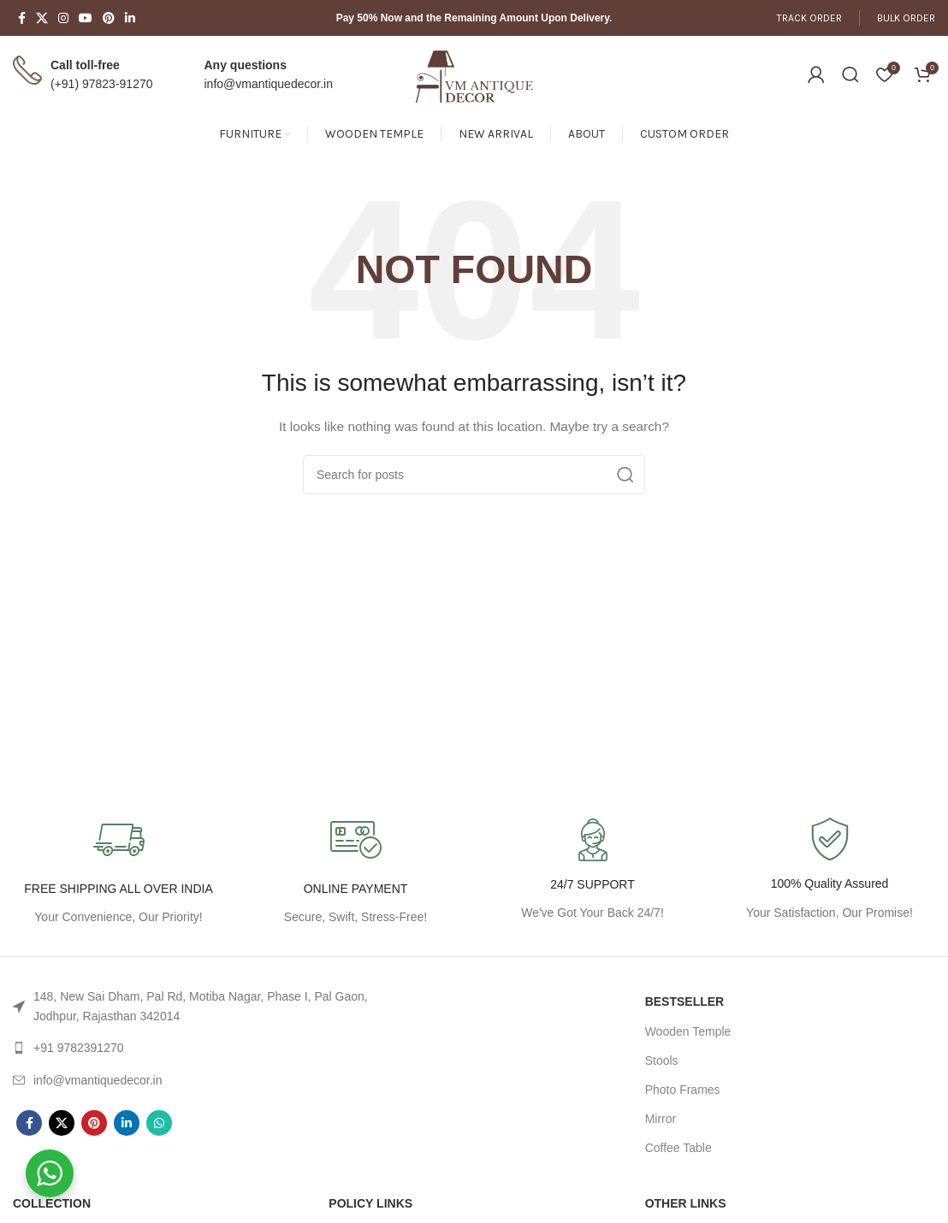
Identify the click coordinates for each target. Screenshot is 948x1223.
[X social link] (42, 18)
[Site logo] (474, 73)
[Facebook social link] (22, 18)
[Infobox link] (829, 870)
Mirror (661, 1119)
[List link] (197, 1006)
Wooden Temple (688, 1031)
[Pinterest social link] (109, 18)
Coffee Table (678, 1148)
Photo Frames (682, 1089)
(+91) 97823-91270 (101, 84)
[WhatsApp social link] (159, 1123)
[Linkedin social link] (130, 18)
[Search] (850, 74)
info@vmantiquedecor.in (268, 84)
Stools (661, 1060)
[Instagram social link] (63, 18)
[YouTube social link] (86, 18)
